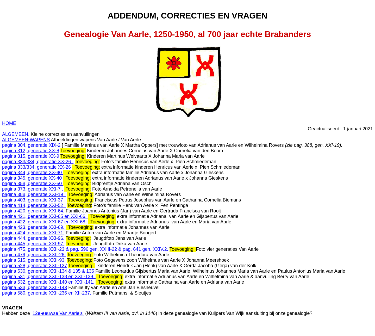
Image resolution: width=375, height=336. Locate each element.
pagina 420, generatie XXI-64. (33, 210)
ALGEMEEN (15, 134)
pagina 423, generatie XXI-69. (34, 227)
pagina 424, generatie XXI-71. (33, 232)
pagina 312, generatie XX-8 (30, 150)
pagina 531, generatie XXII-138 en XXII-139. (49, 276)
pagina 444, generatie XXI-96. (33, 238)
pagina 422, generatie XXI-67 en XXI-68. (45, 221)
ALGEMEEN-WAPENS (26, 139)
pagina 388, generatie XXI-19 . (34, 194)
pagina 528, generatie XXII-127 (34, 265)
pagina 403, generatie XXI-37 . (34, 200)
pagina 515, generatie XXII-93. (34, 260)
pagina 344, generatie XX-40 (32, 172)
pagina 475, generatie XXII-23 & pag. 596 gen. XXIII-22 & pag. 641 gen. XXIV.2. (85, 249)
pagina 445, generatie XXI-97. (33, 243)
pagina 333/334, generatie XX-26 (37, 167)
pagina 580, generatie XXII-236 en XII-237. (46, 293)
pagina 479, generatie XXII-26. (34, 254)
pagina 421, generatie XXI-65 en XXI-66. (45, 216)
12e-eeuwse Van (58, 313)
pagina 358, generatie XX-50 (32, 183)
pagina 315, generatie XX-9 (30, 156)
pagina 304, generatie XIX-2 (31, 145)
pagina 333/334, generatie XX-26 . (37, 161)
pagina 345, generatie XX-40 (32, 178)
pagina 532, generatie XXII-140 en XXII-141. (49, 282)
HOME (9, 123)
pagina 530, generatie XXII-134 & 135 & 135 (48, 271)
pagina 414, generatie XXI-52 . (34, 205)
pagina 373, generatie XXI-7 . (32, 189)
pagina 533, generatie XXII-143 (34, 287)
